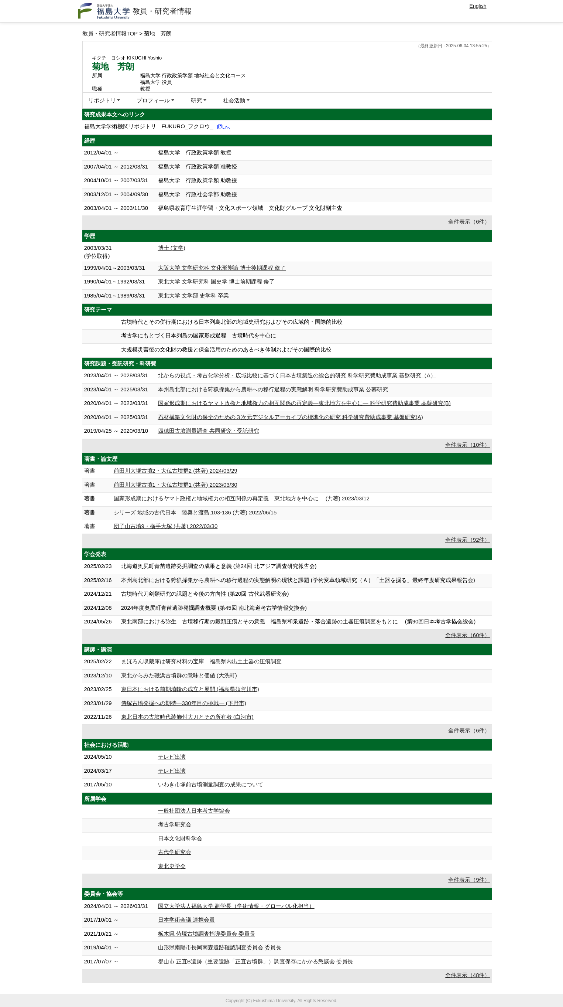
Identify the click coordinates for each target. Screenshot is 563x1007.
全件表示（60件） (467, 635)
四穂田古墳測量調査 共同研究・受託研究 (208, 431)
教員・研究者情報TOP (110, 33)
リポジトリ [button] (102, 100)
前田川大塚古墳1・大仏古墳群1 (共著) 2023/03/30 (175, 485)
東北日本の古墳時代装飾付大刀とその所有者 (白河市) (187, 717)
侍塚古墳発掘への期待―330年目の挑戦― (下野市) (183, 703)
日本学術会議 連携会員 (186, 919)
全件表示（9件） (469, 880)
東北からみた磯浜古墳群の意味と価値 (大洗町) (179, 675)
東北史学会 (172, 866)
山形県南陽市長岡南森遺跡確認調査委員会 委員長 (219, 947)
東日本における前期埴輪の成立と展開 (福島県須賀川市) (190, 689)
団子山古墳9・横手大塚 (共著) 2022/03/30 (166, 526)
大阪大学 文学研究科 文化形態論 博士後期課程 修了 (222, 268)
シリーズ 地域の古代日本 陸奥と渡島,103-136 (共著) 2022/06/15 (195, 512)
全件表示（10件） (467, 445)
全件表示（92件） (467, 540)
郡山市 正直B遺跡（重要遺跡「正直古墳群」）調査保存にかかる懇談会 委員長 (255, 961)
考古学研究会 (174, 824)
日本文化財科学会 (180, 838)
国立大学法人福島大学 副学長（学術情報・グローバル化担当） (236, 906)
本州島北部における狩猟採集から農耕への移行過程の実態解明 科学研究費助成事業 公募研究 (273, 389)
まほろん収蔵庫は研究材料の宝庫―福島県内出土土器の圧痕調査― (204, 661)
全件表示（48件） (467, 975)
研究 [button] (196, 100)
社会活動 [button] (234, 100)
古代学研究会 (174, 852)
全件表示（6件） (469, 221)
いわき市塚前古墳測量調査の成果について (210, 784)
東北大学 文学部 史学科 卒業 (193, 295)
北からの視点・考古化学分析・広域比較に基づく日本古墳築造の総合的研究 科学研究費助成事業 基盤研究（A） (297, 375)
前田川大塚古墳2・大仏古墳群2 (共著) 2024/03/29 (175, 470)
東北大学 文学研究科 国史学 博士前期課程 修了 (216, 281)
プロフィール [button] (153, 100)
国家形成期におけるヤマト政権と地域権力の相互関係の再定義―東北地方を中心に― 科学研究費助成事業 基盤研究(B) (304, 403)
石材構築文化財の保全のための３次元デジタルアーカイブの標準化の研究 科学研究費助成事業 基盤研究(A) (290, 417)
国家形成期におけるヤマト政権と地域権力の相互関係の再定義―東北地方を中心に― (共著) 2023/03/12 (242, 498)
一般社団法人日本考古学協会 (194, 810)
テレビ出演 (172, 756)
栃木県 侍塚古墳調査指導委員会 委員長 (206, 934)
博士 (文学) (171, 248)
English (478, 6)
